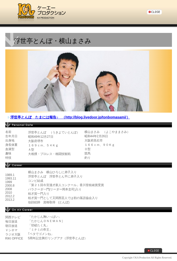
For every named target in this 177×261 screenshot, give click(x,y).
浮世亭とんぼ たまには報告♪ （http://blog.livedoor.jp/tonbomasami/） (70, 117)
